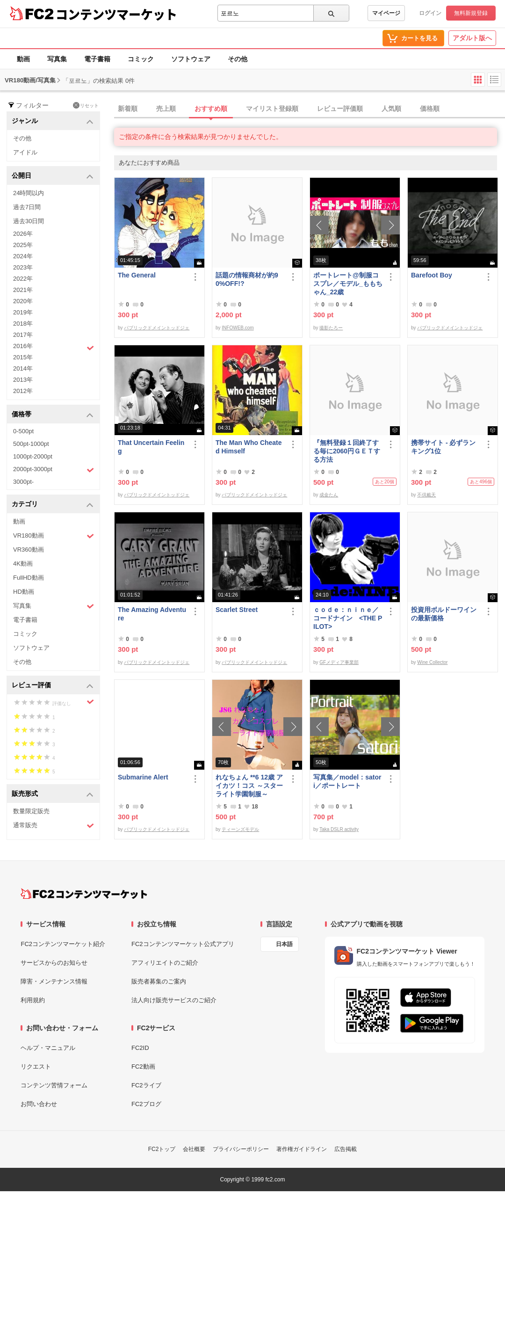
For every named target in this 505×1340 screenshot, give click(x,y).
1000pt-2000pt (32, 456)
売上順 (166, 108)
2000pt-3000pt (53, 470)
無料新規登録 (471, 13)
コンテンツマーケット (116, 14)
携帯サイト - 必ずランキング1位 (443, 447)
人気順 (391, 108)
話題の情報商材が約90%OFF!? (247, 279)
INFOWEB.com (237, 327)
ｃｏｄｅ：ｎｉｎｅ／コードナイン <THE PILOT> (347, 618)
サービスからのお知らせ (54, 962)
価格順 (430, 108)
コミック (141, 59)
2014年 (23, 368)
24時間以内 (28, 193)
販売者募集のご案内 (158, 981)
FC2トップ (162, 1149)
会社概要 (194, 1149)
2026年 (23, 233)
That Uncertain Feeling (151, 447)
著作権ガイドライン (301, 1149)
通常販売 (53, 826)
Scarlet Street (237, 609)
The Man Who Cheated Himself (249, 447)
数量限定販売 (31, 811)
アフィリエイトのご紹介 (164, 962)
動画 (23, 59)
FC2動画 (143, 1066)
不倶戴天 (426, 494)
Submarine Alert (143, 777)
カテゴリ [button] (53, 504)
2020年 (23, 301)
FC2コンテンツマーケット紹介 (63, 943)
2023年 (23, 267)
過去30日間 (28, 221)
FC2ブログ (146, 1103)
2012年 (23, 390)
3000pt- (23, 481)
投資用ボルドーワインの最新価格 (443, 614)
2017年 (23, 334)
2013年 (23, 379)
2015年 (23, 357)
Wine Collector (432, 662)
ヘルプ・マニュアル (48, 1047)
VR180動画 (53, 536)
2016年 (53, 347)
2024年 (23, 256)
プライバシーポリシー (241, 1149)
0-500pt (23, 431)
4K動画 (23, 563)
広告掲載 (345, 1149)
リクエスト (36, 1066)
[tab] (309, 109)
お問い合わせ (39, 1103)
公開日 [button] (53, 176)
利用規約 (33, 1000)
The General (137, 275)
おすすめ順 (211, 108)
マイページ (386, 13)
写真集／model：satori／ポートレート (347, 781)
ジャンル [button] (53, 121)
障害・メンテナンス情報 (54, 981)
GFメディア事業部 (339, 662)
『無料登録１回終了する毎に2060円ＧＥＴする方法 (346, 451)
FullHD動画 (28, 577)
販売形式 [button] (53, 794)
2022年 (23, 278)
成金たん (328, 494)
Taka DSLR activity (339, 829)
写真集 (57, 59)
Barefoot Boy (431, 275)
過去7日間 (27, 207)
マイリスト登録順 (272, 108)
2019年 (23, 312)
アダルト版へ (472, 38)
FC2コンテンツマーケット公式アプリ (182, 943)
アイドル (25, 152)
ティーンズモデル (240, 829)
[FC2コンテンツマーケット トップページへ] (84, 893)
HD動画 (23, 591)
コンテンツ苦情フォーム (54, 1085)
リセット (86, 105)
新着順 (127, 108)
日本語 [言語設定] (284, 944)
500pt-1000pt (31, 443)
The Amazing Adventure (152, 614)
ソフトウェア (190, 59)
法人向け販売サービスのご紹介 (173, 1000)
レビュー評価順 (340, 108)
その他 (237, 59)
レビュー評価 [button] (53, 685)
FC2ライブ (146, 1085)
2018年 (23, 323)
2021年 (23, 289)
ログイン (430, 13)
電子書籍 (97, 59)
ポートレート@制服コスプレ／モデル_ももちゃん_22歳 (347, 283)
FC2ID (140, 1047)
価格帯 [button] (53, 414)
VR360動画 (28, 549)
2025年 (23, 244)
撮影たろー (331, 327)
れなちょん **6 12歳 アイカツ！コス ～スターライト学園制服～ (249, 785)
